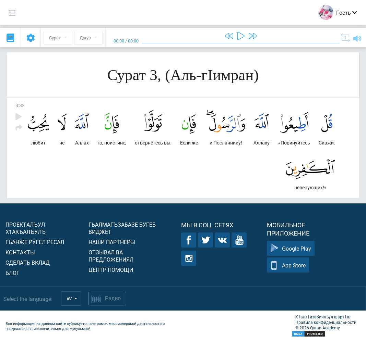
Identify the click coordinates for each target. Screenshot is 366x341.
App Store (288, 265)
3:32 (20, 105)
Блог (12, 272)
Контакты (20, 252)
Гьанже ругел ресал (34, 241)
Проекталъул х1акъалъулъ (25, 228)
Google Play (290, 248)
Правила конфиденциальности (325, 322)
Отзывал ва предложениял (110, 256)
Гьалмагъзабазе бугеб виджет (122, 228)
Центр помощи (110, 269)
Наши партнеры (111, 241)
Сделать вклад (27, 262)
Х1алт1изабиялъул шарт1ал (323, 316)
